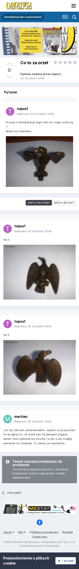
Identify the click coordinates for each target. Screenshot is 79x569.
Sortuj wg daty (64, 202)
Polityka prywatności (44, 532)
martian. (21, 416)
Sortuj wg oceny (39, 202)
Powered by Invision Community (40, 545)
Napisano (35, 113)
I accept (66, 560)
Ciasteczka (39, 537)
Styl (22, 532)
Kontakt (67, 532)
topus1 (56, 74)
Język (8, 532)
